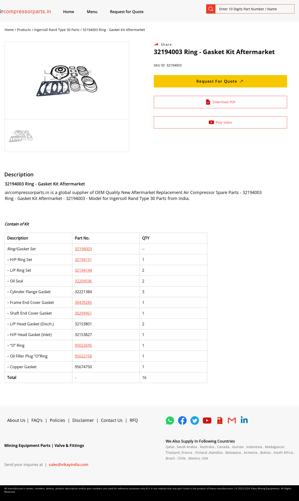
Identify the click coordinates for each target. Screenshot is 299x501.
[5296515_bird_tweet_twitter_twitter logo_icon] (194, 420)
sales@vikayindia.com (68, 464)
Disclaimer (84, 420)
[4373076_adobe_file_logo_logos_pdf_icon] (219, 420)
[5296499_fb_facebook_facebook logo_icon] (182, 420)
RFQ (134, 420)
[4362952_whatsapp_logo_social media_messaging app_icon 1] (170, 420)
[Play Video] (220, 122)
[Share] (166, 44)
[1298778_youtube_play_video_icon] (207, 420)
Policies (57, 420)
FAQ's (37, 420)
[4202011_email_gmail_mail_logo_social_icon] (232, 420)
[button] (97, 12)
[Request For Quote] (220, 81)
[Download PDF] (220, 102)
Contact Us (112, 420)
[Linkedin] (244, 420)
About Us (17, 420)
